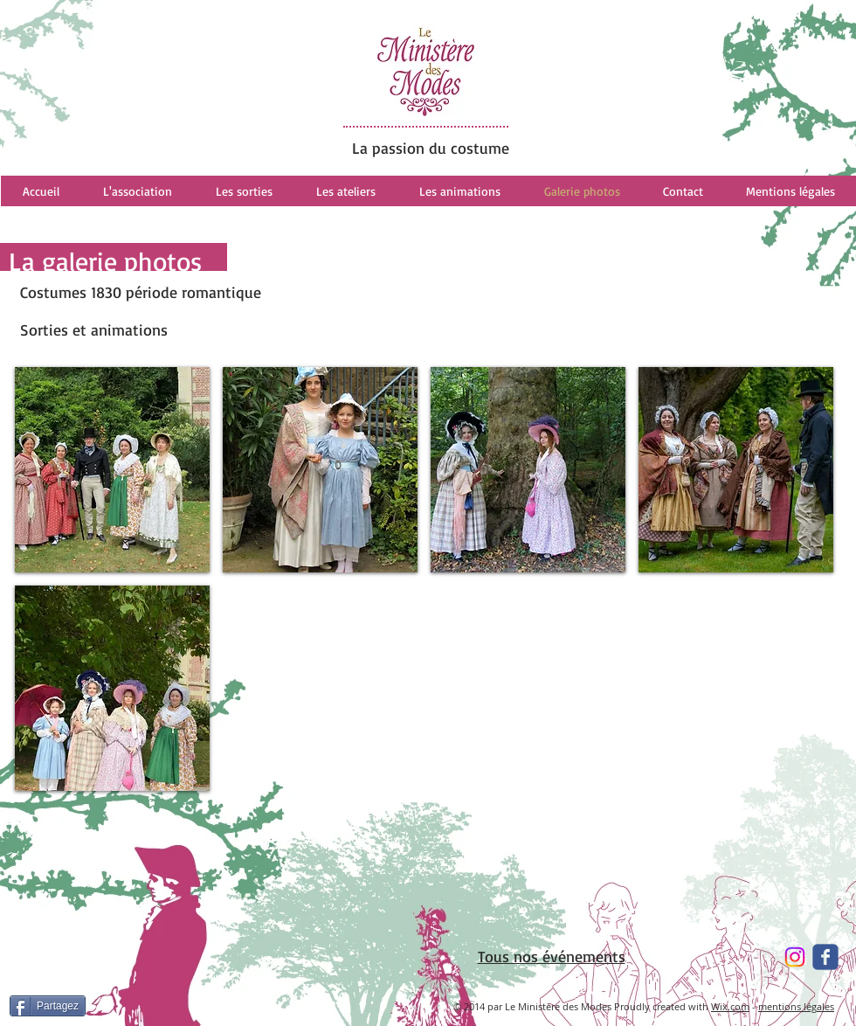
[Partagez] (48, 1005)
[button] (112, 469)
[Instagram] (795, 957)
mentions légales (796, 1006)
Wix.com (730, 1006)
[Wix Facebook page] (825, 957)
